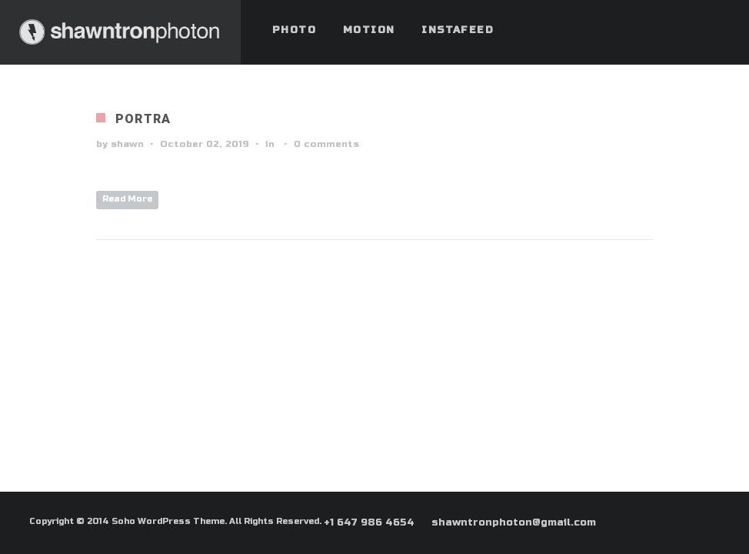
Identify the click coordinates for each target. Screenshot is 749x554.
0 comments (326, 143)
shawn (127, 143)
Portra (143, 119)
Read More (127, 199)
